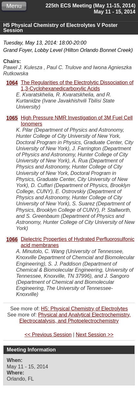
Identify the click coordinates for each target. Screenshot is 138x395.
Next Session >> (94, 334)
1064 (12, 83)
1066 (12, 239)
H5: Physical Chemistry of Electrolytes (84, 308)
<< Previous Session (48, 334)
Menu (14, 6)
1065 (12, 118)
